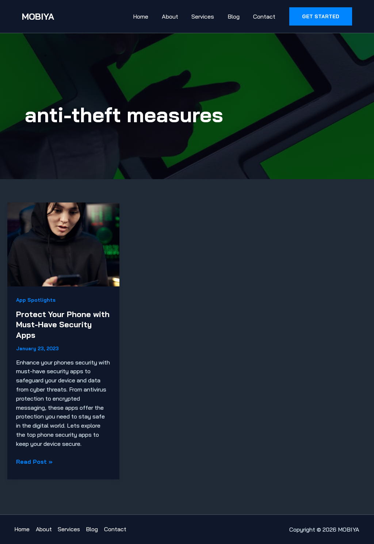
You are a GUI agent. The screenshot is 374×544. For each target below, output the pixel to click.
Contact (265, 16)
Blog (236, 16)
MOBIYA (38, 16)
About (176, 16)
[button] (320, 16)
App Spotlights (36, 300)
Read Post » (34, 461)
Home (148, 16)
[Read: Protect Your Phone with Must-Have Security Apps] (63, 243)
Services (207, 16)
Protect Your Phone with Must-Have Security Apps (54, 324)
